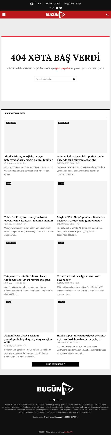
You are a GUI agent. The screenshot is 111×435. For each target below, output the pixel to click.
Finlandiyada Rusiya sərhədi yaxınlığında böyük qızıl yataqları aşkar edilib (28, 339)
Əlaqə (78, 4)
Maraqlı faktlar (11, 123)
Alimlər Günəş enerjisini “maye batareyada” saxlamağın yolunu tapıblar (28, 158)
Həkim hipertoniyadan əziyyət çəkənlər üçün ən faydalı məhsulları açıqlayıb (81, 337)
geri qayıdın (62, 68)
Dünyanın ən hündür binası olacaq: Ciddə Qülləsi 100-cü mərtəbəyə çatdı (27, 278)
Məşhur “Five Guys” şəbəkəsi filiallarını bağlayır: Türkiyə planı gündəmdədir (81, 218)
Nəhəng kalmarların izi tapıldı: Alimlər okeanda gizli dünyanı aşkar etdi (80, 158)
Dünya (9, 183)
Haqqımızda (69, 4)
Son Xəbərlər (14, 113)
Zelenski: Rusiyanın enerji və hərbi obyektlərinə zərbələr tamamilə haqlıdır (28, 218)
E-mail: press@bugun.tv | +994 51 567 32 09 (61, 417)
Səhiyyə (61, 302)
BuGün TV (68, 432)
